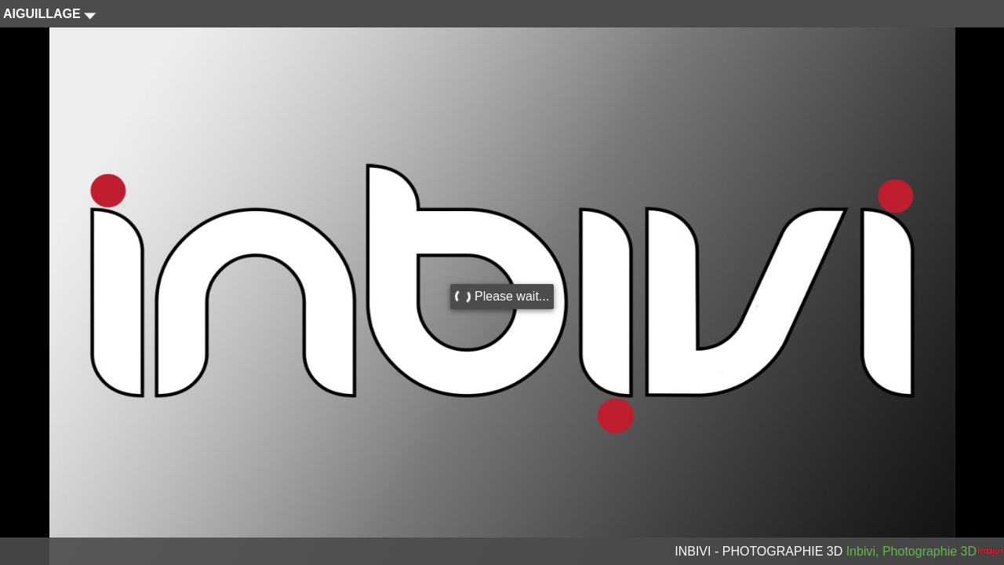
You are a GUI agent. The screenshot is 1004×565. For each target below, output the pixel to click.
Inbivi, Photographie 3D (911, 551)
